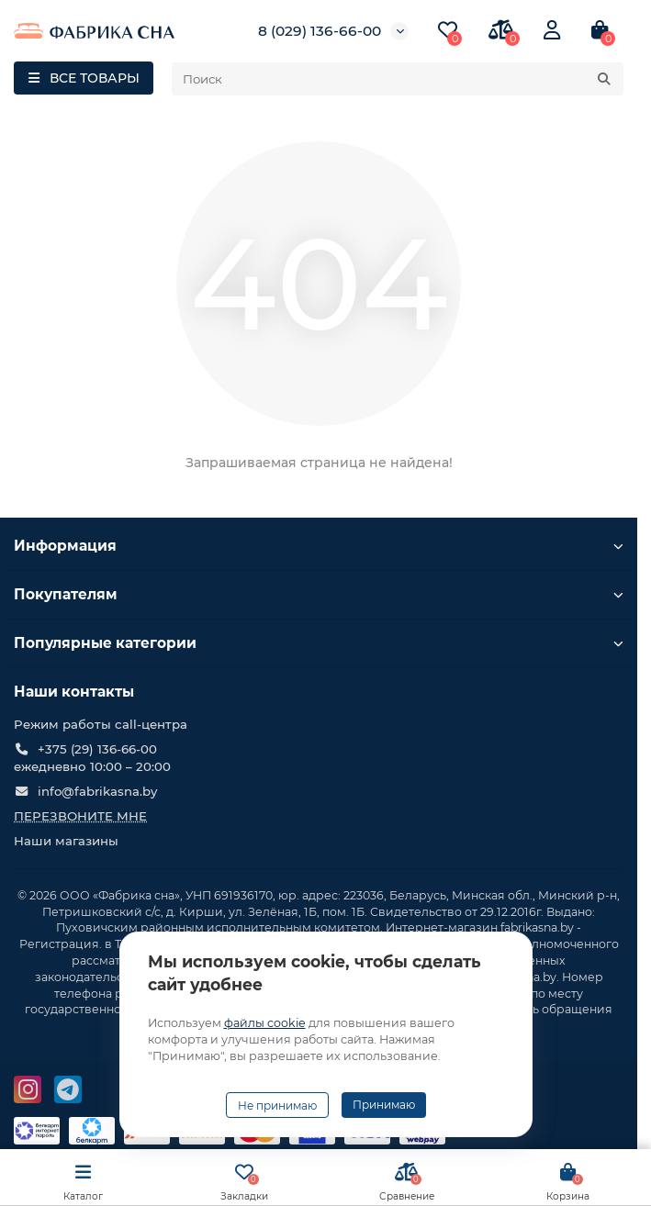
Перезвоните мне (80, 816)
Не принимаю (277, 1105)
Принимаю (384, 1104)
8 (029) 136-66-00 (319, 30)
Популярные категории (318, 643)
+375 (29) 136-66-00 (97, 749)
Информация (318, 545)
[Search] (397, 78)
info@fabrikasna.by (97, 791)
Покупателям (318, 594)
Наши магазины (66, 840)
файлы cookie (265, 1023)
